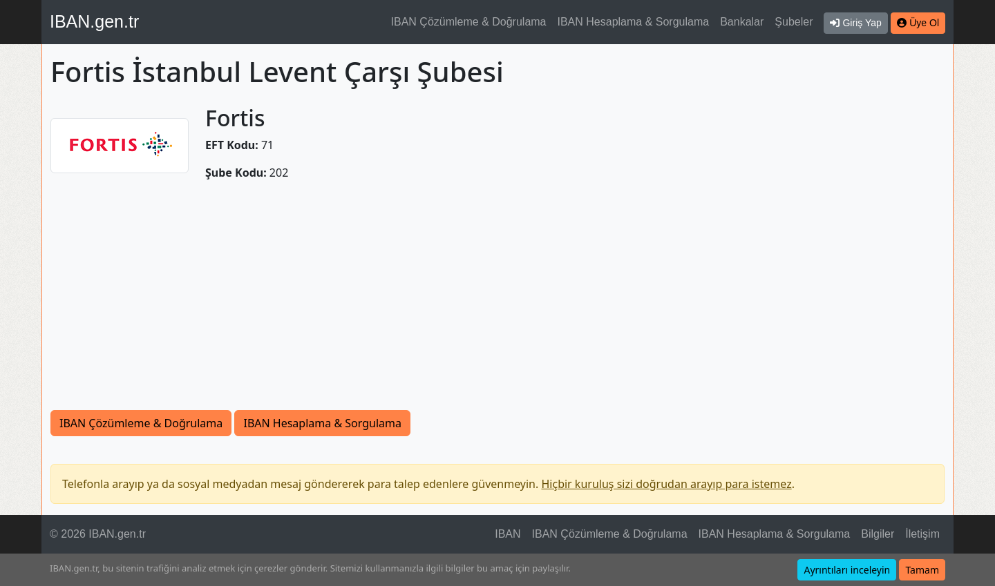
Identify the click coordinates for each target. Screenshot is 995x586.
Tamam (922, 569)
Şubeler (794, 22)
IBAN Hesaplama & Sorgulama (634, 22)
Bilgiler (877, 534)
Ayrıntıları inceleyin (847, 569)
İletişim (922, 534)
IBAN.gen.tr (94, 21)
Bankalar (742, 22)
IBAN (507, 534)
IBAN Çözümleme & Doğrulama (469, 22)
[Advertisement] (497, 295)
